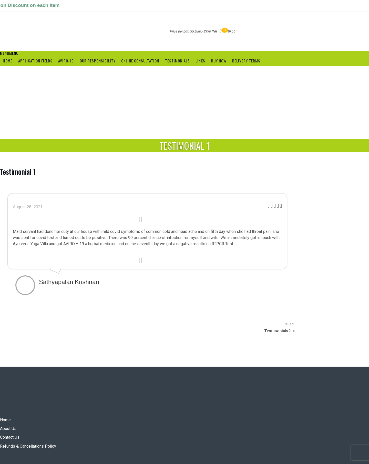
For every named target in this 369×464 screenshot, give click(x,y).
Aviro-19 (66, 60)
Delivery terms (246, 60)
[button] (9, 53)
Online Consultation (140, 60)
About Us (8, 428)
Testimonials (177, 60)
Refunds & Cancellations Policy (28, 446)
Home (7, 60)
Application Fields (35, 60)
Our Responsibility (98, 60)
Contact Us (9, 437)
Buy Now (219, 60)
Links (200, 60)
